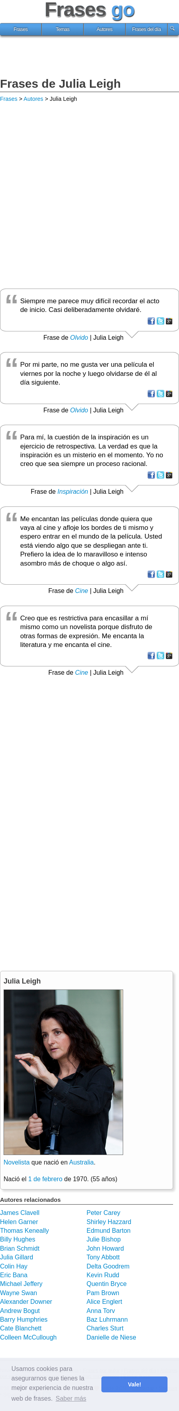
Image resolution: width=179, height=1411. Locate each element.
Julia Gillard (16, 1257)
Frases (20, 29)
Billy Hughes (17, 1239)
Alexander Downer (26, 1301)
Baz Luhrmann (107, 1319)
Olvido (79, 337)
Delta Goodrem (108, 1266)
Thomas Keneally (24, 1230)
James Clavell (20, 1212)
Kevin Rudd (103, 1275)
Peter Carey (103, 1212)
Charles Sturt (105, 1328)
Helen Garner (19, 1222)
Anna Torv (101, 1310)
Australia (81, 1162)
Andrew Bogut (20, 1310)
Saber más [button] (70, 1398)
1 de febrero (45, 1179)
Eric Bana (13, 1275)
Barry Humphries (24, 1319)
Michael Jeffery (21, 1283)
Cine (81, 590)
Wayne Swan (18, 1293)
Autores (104, 29)
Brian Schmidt (20, 1248)
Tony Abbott (103, 1257)
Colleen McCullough (28, 1337)
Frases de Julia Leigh (60, 83)
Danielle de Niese (111, 1337)
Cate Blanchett (21, 1328)
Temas (63, 29)
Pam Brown (103, 1293)
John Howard (105, 1248)
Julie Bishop (104, 1239)
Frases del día (146, 29)
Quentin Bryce (107, 1283)
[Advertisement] (89, 57)
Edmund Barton (109, 1230)
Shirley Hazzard (109, 1222)
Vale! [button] (134, 1384)
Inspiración (72, 491)
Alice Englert (104, 1301)
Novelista (17, 1162)
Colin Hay (13, 1266)
